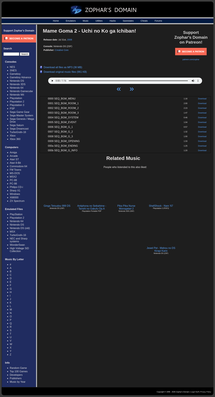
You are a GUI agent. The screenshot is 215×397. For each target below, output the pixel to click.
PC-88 (13, 180)
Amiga (13, 152)
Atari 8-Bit (15, 163)
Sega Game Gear (19, 112)
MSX (12, 231)
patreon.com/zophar (191, 59)
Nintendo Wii (17, 94)
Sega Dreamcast (19, 128)
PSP (12, 108)
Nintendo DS (17, 80)
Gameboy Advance (20, 77)
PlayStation (16, 214)
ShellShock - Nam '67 (161, 205)
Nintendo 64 (16, 87)
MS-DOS (15, 173)
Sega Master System (21, 115)
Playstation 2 (17, 101)
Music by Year (18, 381)
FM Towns (15, 169)
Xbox (12, 135)
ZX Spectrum (17, 201)
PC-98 (13, 183)
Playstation (16, 98)
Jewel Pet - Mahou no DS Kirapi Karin (161, 249)
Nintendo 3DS (18, 84)
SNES (13, 70)
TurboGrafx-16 (18, 132)
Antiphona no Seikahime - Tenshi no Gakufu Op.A (91, 207)
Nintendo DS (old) (20, 228)
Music (86, 21)
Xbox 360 (15, 139)
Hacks (113, 21)
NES (12, 67)
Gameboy (15, 74)
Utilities (99, 21)
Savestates (128, 21)
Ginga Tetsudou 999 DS (57, 205)
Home (56, 21)
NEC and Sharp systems (18, 240)
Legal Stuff (195, 392)
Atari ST (14, 159)
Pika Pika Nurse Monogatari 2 (126, 207)
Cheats (144, 21)
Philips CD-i (16, 187)
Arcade (14, 156)
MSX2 (13, 176)
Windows (15, 194)
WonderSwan (17, 245)
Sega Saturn (17, 125)
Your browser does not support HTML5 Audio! (125, 80)
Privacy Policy (205, 392)
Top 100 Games (19, 371)
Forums (158, 21)
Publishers (16, 378)
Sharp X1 (15, 190)
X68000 (14, 197)
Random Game (18, 368)
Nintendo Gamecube (21, 91)
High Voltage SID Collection (19, 249)
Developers (16, 375)
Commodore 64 (18, 166)
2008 (69, 39)
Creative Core (61, 50)
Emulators (71, 21)
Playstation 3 (17, 105)
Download (202, 99)
